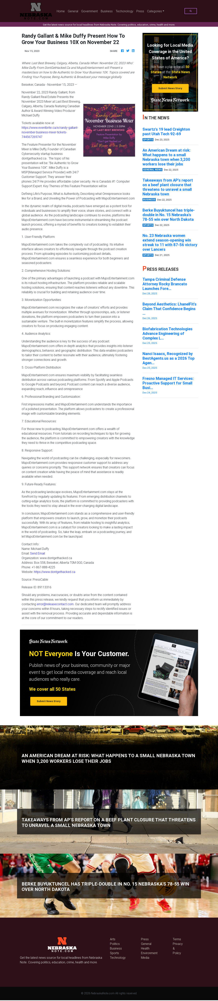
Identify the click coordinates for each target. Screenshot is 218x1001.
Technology (118, 957)
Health (145, 948)
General (73, 11)
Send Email (37, 553)
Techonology (124, 11)
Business (107, 11)
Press (140, 11)
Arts (112, 939)
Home (61, 11)
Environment (149, 953)
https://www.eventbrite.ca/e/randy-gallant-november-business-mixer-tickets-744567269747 (50, 132)
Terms (177, 939)
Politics (115, 944)
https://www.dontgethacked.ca (54, 572)
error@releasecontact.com (55, 604)
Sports (114, 953)
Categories (154, 11)
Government (89, 11)
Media (145, 957)
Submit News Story (170, 88)
